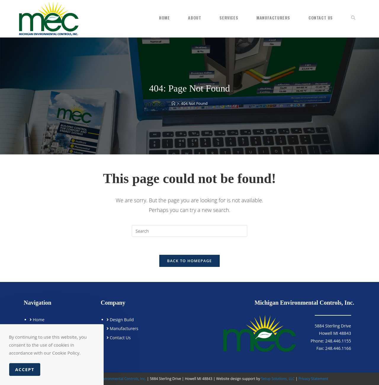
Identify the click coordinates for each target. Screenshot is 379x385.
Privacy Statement (313, 378)
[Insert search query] (189, 231)
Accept (24, 369)
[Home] (173, 103)
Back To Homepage (189, 260)
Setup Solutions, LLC (278, 378)
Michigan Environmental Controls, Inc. (115, 378)
